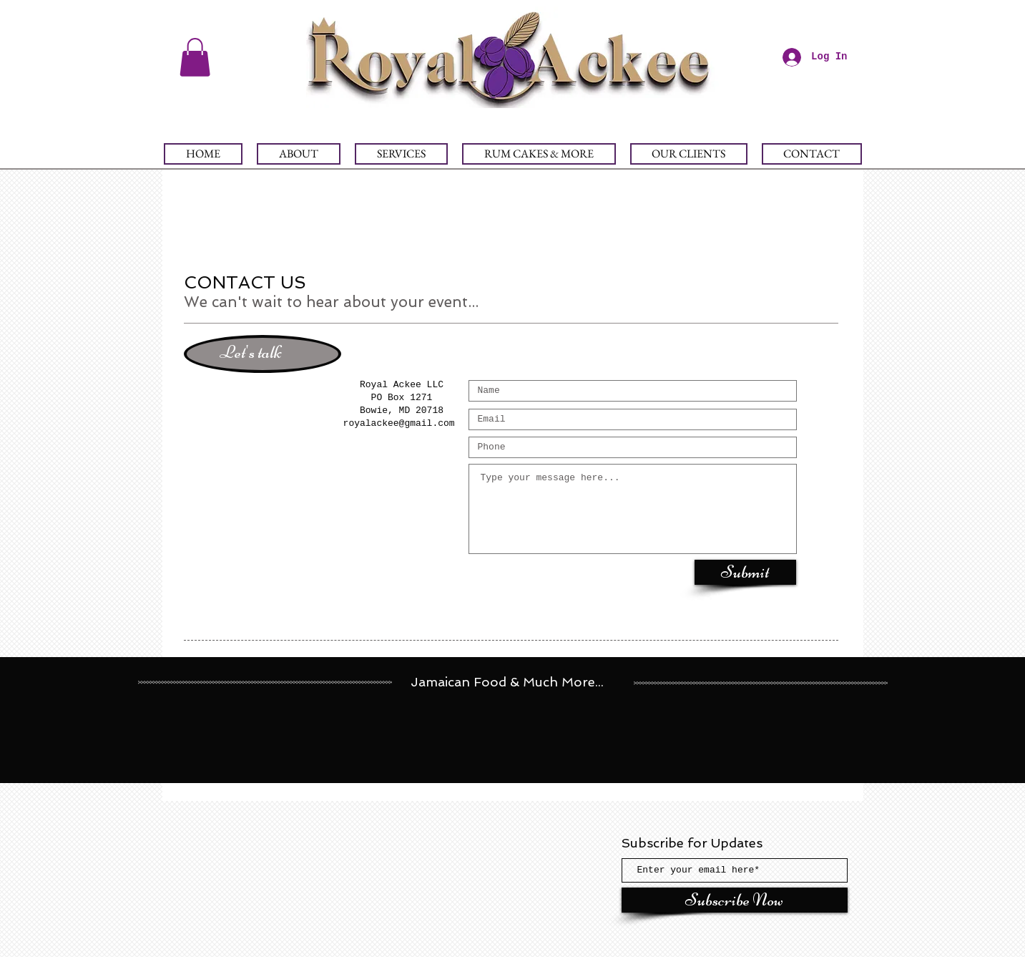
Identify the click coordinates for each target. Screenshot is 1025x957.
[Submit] (745, 572)
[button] (195, 57)
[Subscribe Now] (735, 900)
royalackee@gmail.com (399, 423)
